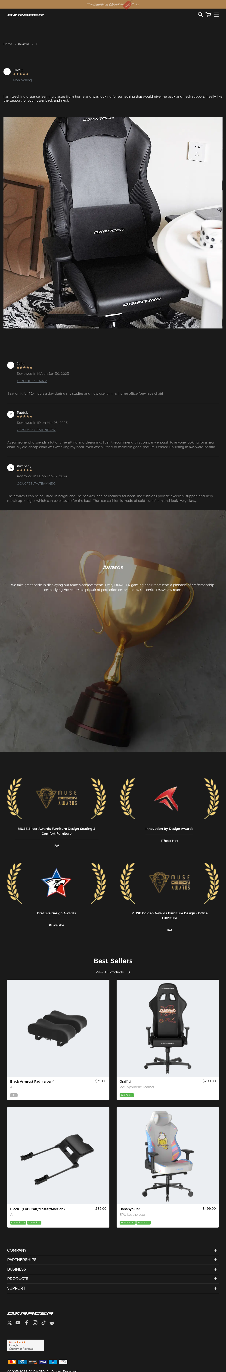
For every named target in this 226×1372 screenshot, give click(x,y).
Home (7, 44)
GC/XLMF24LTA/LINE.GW (36, 430)
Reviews (23, 44)
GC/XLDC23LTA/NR (32, 381)
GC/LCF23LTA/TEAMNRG (36, 483)
